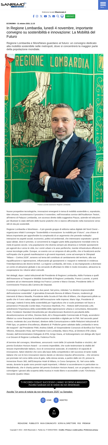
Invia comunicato (48, 423)
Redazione (23, 423)
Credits (61, 430)
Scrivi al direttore (67, 423)
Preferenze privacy (91, 430)
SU (54, 412)
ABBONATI (70, 16)
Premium (86, 423)
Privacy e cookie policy (74, 430)
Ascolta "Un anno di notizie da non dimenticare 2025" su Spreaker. (40, 392)
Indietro (61, 400)
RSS (79, 423)
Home (45, 400)
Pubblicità (34, 423)
